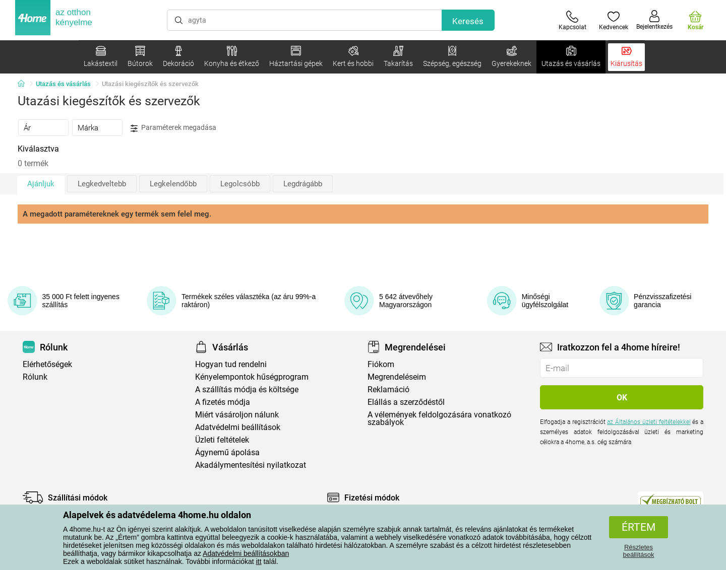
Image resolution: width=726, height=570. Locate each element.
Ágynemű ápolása (227, 452)
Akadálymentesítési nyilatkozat (250, 465)
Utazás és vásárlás (63, 84)
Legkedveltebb (102, 183)
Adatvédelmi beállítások (237, 427)
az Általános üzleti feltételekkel (648, 421)
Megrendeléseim (397, 377)
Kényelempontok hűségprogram (252, 377)
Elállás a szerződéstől (406, 402)
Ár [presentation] (27, 127)
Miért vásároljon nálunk (237, 414)
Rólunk (35, 377)
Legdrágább (302, 183)
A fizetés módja (222, 402)
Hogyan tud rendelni (231, 364)
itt (259, 561)
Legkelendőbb (173, 183)
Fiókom (381, 364)
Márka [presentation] (88, 127)
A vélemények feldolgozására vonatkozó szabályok (439, 418)
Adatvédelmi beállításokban (246, 553)
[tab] (43, 127)
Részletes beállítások (638, 550)
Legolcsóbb (240, 183)
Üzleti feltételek (222, 440)
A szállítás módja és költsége (246, 389)
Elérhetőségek (47, 364)
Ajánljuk (40, 183)
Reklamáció (388, 389)
